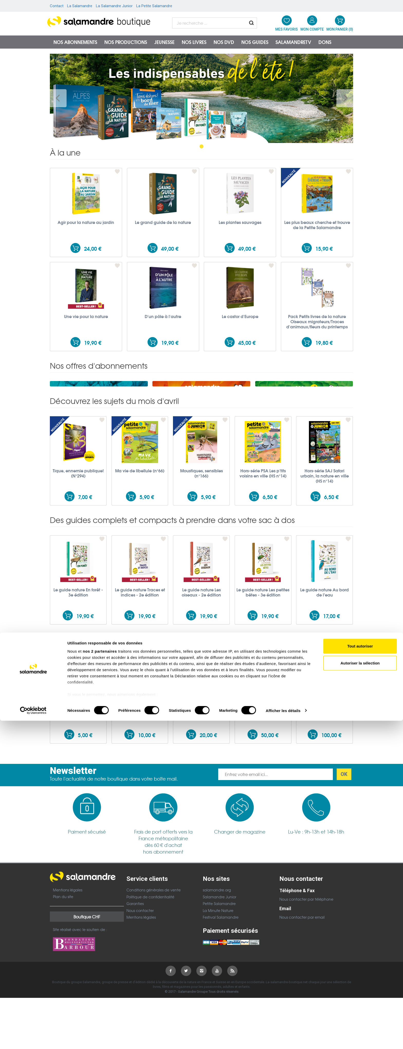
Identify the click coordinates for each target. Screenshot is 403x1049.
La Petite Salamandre (154, 6)
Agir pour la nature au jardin (86, 222)
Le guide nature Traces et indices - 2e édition (140, 658)
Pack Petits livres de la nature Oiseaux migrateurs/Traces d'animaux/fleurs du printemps (317, 321)
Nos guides (254, 42)
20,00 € (208, 801)
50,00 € (269, 801)
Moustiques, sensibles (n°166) (201, 539)
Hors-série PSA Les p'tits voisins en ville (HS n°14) (263, 539)
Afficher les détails (283, 1039)
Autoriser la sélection (360, 991)
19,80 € (324, 342)
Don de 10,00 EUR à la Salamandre (140, 777)
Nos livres (194, 42)
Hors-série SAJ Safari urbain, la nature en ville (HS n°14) (324, 542)
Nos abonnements (75, 42)
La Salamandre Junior (114, 6)
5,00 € (85, 801)
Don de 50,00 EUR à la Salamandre (263, 777)
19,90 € (92, 342)
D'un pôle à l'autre (163, 316)
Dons (324, 42)
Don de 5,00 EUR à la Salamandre (78, 777)
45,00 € (246, 342)
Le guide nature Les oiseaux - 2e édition (201, 658)
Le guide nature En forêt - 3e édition (78, 658)
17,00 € (331, 682)
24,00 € (92, 248)
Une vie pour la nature (86, 316)
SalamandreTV (293, 42)
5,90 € (147, 563)
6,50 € (270, 563)
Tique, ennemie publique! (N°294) (78, 539)
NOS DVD (224, 42)
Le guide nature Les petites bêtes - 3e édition (262, 658)
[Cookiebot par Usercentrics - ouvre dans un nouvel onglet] (33, 1039)
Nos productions (125, 42)
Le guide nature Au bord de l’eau (324, 658)
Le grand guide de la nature (163, 222)
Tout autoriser (360, 974)
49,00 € (169, 248)
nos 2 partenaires (100, 980)
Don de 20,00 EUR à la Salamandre (201, 777)
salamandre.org (217, 956)
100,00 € (331, 801)
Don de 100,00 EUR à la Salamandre (324, 777)
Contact (56, 6)
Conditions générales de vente (153, 956)
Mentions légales (67, 956)
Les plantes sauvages (240, 222)
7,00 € (85, 563)
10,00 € (146, 801)
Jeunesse (164, 42)
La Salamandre (79, 6)
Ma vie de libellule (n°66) (139, 536)
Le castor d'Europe (240, 316)
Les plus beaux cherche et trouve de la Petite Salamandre (317, 225)
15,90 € (324, 248)
